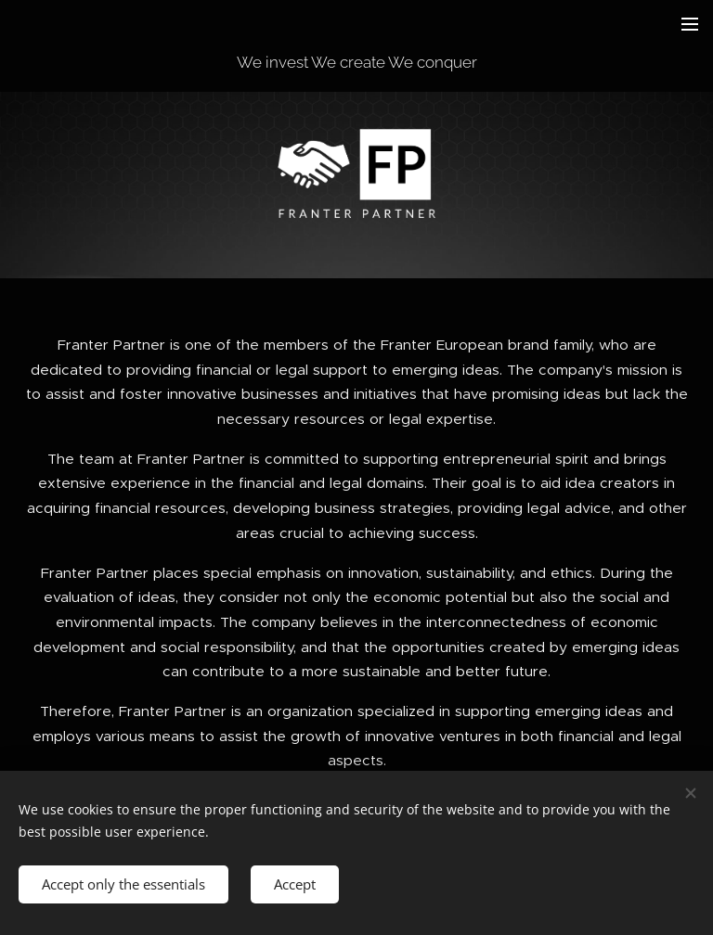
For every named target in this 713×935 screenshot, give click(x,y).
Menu (689, 24)
